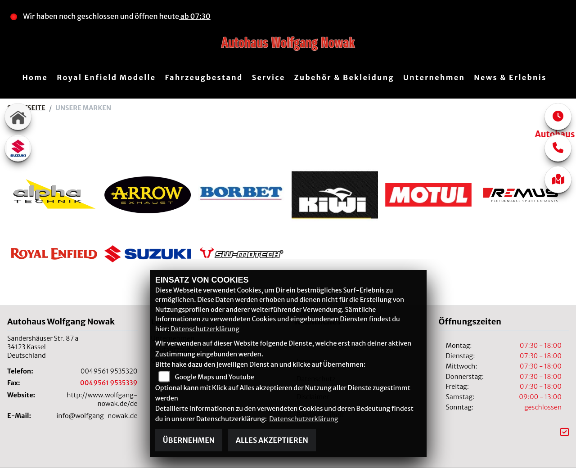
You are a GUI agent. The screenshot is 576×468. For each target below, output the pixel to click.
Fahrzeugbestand (204, 77)
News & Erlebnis (510, 77)
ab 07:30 (195, 16)
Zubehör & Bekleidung (344, 77)
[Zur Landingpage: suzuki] (18, 148)
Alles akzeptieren (272, 440)
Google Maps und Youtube (214, 377)
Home (35, 77)
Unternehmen (434, 77)
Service (268, 77)
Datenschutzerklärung (205, 329)
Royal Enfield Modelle (106, 77)
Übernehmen (189, 440)
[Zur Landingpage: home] (18, 116)
